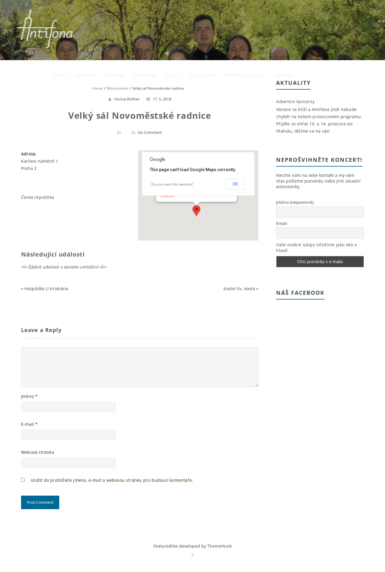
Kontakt (355, 17)
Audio (243, 17)
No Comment (150, 132)
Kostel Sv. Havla (239, 288)
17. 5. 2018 (158, 99)
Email (281, 223)
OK (235, 184)
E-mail (29, 431)
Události (167, 195)
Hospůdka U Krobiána (46, 288)
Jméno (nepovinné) (295, 202)
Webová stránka (37, 459)
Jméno (29, 403)
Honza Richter (127, 99)
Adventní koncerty (295, 101)
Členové (185, 17)
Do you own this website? (172, 184)
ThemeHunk (219, 553)
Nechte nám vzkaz (315, 17)
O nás (130, 17)
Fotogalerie (272, 17)
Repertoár (215, 17)
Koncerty (156, 17)
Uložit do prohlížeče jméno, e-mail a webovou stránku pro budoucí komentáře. (112, 487)
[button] (196, 211)
